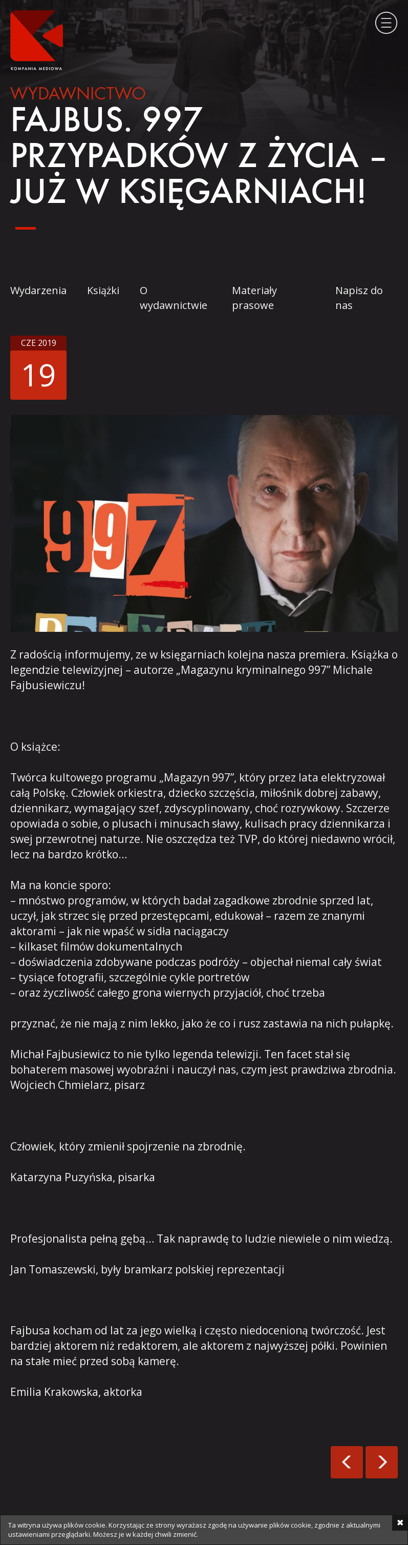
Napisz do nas (359, 297)
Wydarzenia (38, 290)
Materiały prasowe (254, 297)
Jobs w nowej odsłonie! (382, 1462)
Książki (103, 290)
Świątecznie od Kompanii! (347, 1462)
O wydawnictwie (173, 297)
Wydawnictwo (78, 95)
